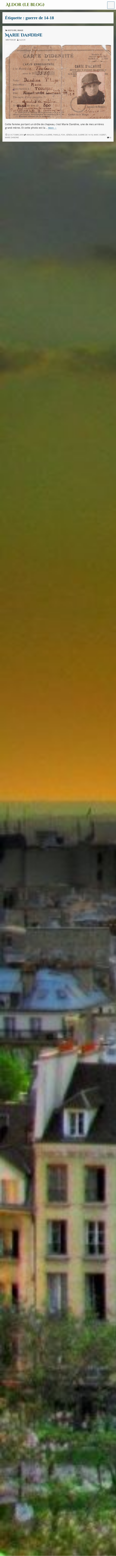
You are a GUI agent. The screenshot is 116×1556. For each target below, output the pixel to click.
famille (56, 134)
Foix (63, 134)
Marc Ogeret (100, 134)
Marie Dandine (23, 35)
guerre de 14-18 (85, 134)
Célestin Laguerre (43, 134)
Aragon (30, 134)
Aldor (22, 40)
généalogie (71, 134)
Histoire (12, 30)
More (52, 127)
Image (20, 30)
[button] (110, 5)
